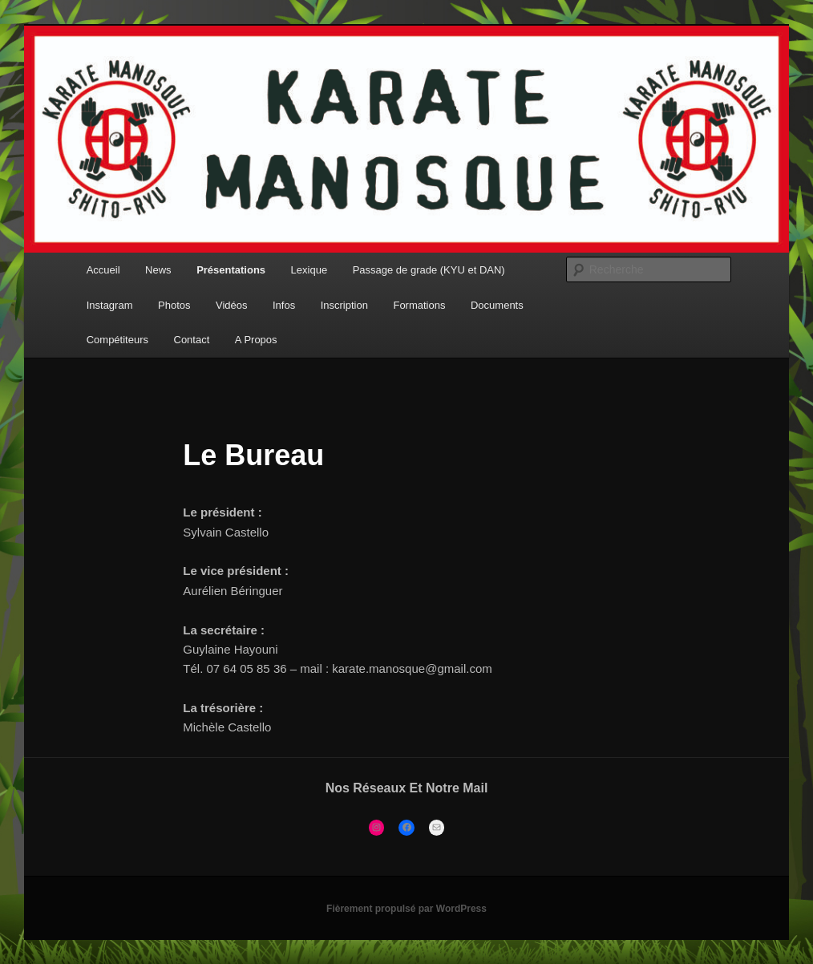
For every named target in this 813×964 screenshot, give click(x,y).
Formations (419, 305)
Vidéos (232, 305)
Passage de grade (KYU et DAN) (429, 270)
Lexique (309, 270)
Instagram (110, 305)
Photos (174, 305)
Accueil (103, 270)
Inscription (344, 305)
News (158, 270)
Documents (497, 305)
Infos (284, 305)
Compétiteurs (117, 340)
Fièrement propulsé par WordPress (406, 908)
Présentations (230, 270)
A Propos (256, 340)
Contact (192, 340)
